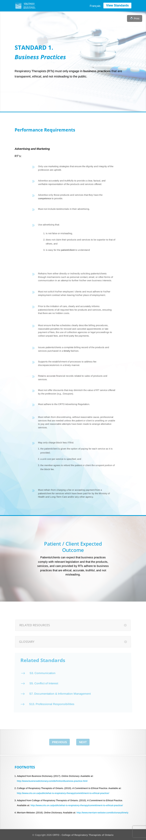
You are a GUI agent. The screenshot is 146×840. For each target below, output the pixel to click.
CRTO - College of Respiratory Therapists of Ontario (82, 835)
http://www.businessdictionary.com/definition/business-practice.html (52, 781)
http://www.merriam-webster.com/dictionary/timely (102, 812)
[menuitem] (95, 5)
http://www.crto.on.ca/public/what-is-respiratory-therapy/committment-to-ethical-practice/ (63, 793)
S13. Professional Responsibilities (50, 696)
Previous (59, 742)
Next (83, 742)
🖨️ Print (134, 18)
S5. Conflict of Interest (43, 679)
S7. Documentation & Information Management (59, 687)
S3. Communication (42, 671)
